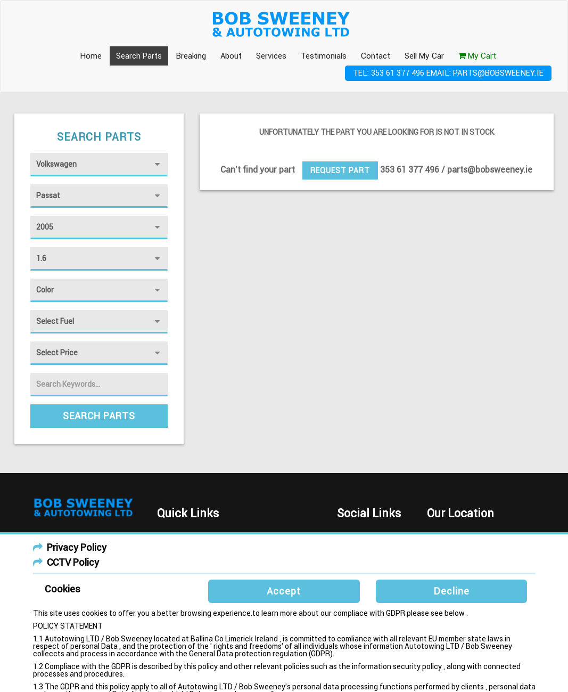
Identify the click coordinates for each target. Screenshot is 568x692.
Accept (284, 591)
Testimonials (324, 56)
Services (271, 56)
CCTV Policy (73, 562)
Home (91, 56)
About (231, 56)
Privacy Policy (76, 547)
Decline (452, 591)
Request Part (340, 170)
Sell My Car (424, 56)
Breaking (191, 56)
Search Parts (139, 56)
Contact (375, 56)
